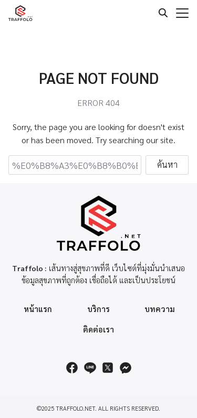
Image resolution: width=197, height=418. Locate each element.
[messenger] (125, 367)
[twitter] (108, 367)
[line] (90, 367)
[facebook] (72, 367)
